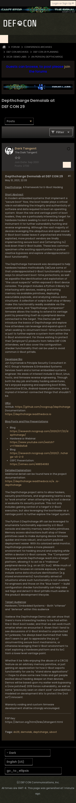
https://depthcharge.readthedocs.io (28, 414)
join (67, 66)
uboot (53, 732)
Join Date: (21, 162)
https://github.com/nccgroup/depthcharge (42, 407)
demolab (26, 732)
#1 (69, 176)
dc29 (16, 732)
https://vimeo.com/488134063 (29, 464)
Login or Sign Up (63, 3)
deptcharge (40, 732)
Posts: (18, 166)
